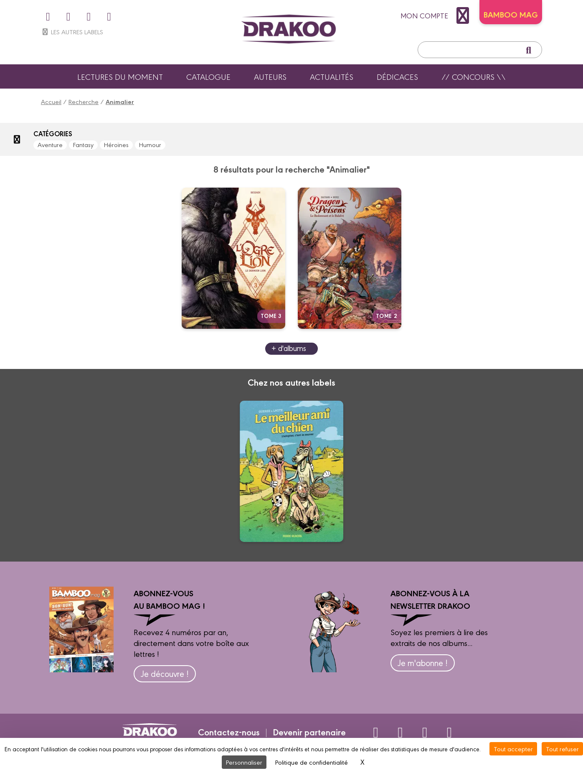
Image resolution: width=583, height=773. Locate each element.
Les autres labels (72, 31)
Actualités (331, 76)
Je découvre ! (165, 673)
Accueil (51, 101)
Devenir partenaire (309, 731)
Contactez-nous (229, 731)
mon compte (436, 15)
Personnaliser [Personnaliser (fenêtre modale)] (244, 762)
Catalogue (208, 76)
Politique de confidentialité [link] (311, 762)
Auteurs (270, 76)
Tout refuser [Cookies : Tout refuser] (562, 748)
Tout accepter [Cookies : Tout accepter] (513, 748)
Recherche (83, 101)
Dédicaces (397, 76)
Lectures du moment (120, 76)
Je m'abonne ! (423, 662)
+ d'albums (288, 348)
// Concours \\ (473, 76)
